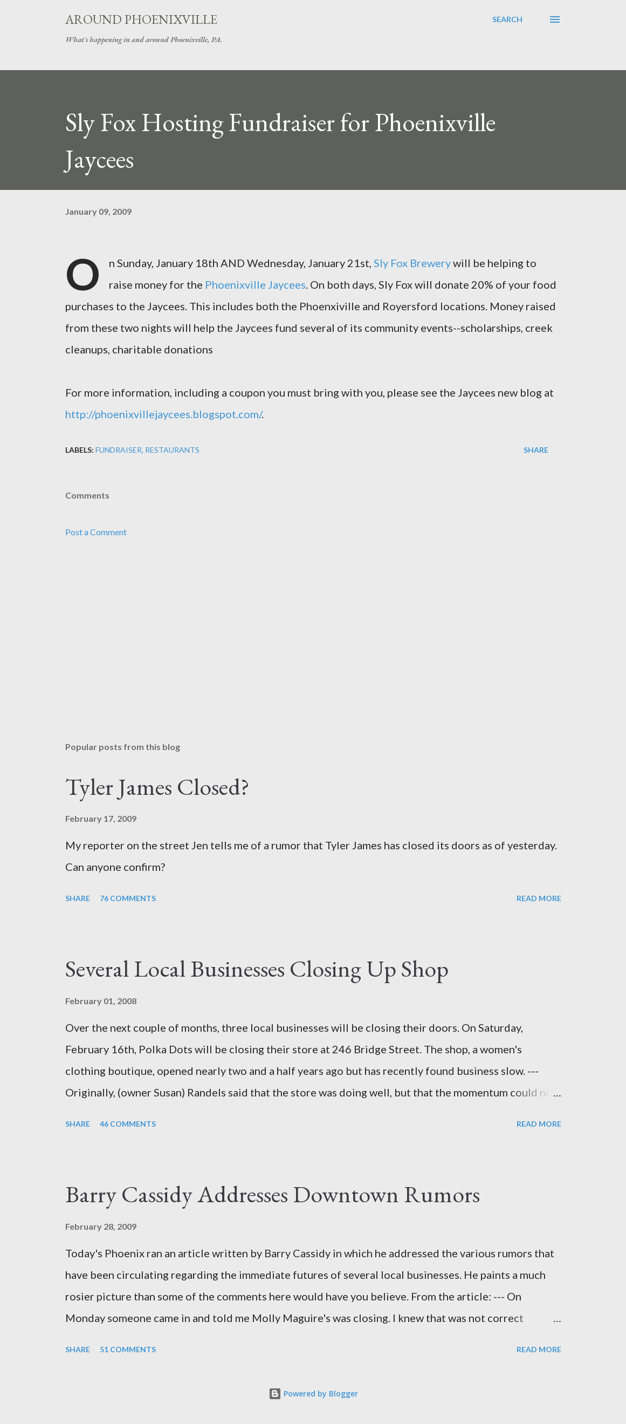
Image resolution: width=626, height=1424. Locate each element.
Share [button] (536, 449)
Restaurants (172, 449)
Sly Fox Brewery (412, 262)
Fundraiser (118, 449)
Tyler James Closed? (157, 786)
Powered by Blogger (313, 1393)
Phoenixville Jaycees (255, 284)
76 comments (128, 898)
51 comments (128, 1349)
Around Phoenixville (141, 19)
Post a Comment (96, 532)
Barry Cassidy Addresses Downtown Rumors (272, 1193)
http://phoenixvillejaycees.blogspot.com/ (163, 413)
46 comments (128, 1123)
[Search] (507, 19)
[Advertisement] (313, 648)
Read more (539, 898)
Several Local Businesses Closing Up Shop (257, 968)
